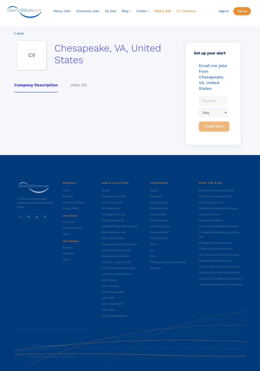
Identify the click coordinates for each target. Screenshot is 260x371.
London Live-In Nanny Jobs (116, 274)
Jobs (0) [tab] (78, 84)
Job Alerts (68, 253)
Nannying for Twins (209, 214)
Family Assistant (159, 238)
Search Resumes (72, 227)
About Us (68, 196)
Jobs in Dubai (108, 280)
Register (67, 247)
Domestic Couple (160, 226)
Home (66, 190)
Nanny (153, 190)
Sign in (224, 11)
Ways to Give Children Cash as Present (221, 278)
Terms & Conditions (74, 202)
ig (37, 216)
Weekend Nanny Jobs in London (119, 226)
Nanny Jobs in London (113, 196)
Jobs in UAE (107, 297)
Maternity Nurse (159, 202)
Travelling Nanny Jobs (113, 214)
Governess (156, 196)
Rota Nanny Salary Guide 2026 (216, 190)
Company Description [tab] (36, 84)
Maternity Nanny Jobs (113, 232)
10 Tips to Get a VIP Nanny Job (216, 248)
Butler (153, 244)
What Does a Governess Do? (215, 196)
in (29, 216)
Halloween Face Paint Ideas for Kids (219, 272)
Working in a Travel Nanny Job (215, 242)
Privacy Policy (70, 208)
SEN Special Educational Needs (168, 262)
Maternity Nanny (159, 208)
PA (151, 250)
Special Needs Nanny (211, 220)
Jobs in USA (107, 309)
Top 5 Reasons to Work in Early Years (219, 254)
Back (20, 33)
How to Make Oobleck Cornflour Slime (221, 284)
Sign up (242, 11)
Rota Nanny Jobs (110, 208)
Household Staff (159, 232)
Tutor (153, 256)
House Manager (159, 220)
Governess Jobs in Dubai (115, 256)
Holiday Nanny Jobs (112, 220)
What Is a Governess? (211, 202)
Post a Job (68, 221)
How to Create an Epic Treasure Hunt (219, 266)
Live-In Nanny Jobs (112, 202)
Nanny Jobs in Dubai (112, 238)
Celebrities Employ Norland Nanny (218, 208)
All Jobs (105, 190)
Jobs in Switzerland (112, 303)
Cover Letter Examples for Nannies (218, 226)
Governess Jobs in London (116, 250)
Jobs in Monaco (110, 285)
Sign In (66, 233)
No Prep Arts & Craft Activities (216, 260)
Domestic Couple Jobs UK (116, 262)
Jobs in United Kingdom (114, 315)
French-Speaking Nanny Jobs (118, 268)
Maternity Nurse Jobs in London (119, 244)
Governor (155, 268)
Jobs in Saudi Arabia (112, 292)
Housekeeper (158, 214)
